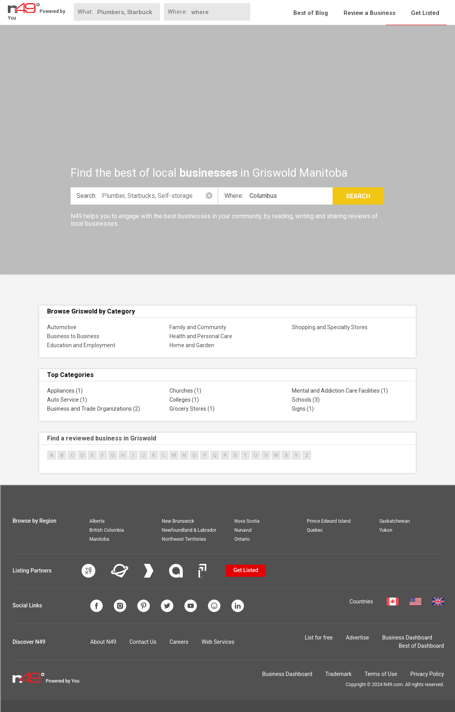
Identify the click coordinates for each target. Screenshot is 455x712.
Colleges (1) (184, 400)
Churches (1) (185, 391)
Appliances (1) (65, 391)
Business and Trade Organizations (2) (93, 409)
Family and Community (197, 327)
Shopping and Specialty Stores (330, 327)
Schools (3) (306, 400)
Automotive (61, 327)
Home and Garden (191, 345)
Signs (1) (303, 409)
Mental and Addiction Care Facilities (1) (340, 391)
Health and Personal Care (200, 336)
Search (358, 196)
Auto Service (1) (67, 400)
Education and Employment (81, 345)
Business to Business (73, 336)
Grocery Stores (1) (192, 409)
